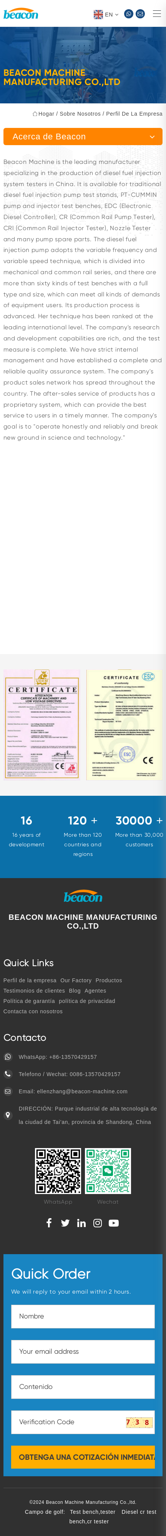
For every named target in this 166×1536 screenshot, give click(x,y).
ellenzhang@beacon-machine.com (82, 1091)
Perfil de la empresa (134, 114)
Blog (75, 991)
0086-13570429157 (95, 1074)
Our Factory (76, 980)
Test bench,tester (93, 1512)
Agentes (95, 991)
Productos (109, 980)
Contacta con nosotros (33, 1011)
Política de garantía (29, 1001)
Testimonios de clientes (34, 991)
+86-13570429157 (73, 1057)
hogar (46, 114)
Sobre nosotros (80, 114)
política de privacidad (87, 1001)
